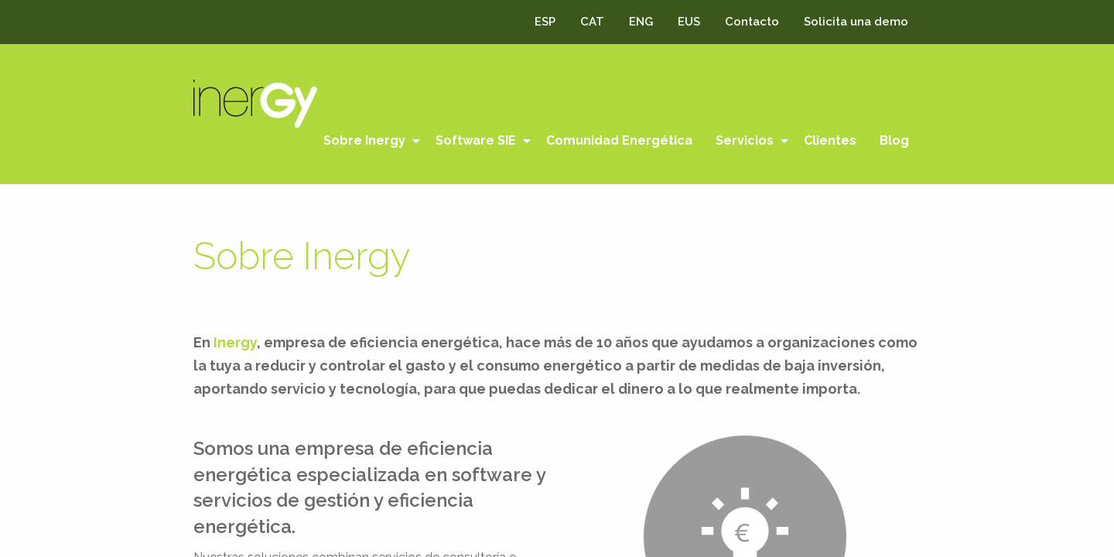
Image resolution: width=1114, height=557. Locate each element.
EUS (689, 22)
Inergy (235, 342)
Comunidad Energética (619, 140)
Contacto (752, 22)
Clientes (830, 140)
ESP (545, 22)
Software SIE (476, 140)
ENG (641, 22)
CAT (592, 22)
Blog (894, 140)
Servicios (745, 140)
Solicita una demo (856, 22)
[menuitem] (368, 141)
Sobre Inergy (364, 140)
